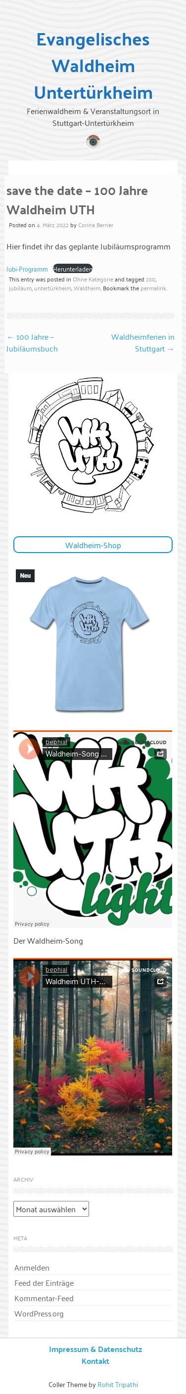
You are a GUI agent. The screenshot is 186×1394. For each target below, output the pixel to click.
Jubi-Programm (27, 268)
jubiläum (20, 287)
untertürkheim (52, 287)
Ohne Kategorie (93, 279)
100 (150, 279)
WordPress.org (39, 1313)
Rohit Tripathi (117, 1384)
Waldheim (87, 287)
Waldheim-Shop (93, 545)
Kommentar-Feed (44, 1298)
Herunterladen (73, 268)
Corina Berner (95, 224)
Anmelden (31, 1267)
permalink (153, 287)
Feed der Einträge (44, 1282)
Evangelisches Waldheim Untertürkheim (93, 65)
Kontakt (95, 1361)
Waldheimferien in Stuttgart (143, 342)
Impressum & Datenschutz (95, 1349)
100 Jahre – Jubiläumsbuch (32, 342)
